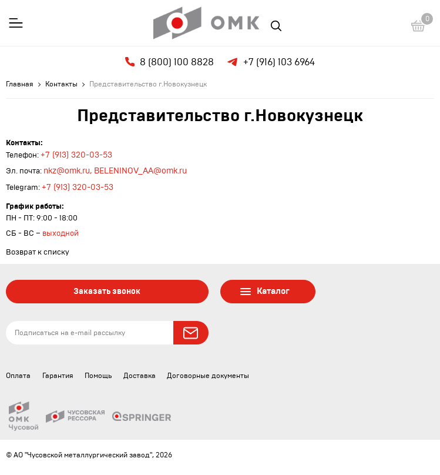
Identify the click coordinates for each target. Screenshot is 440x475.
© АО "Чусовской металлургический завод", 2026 (89, 455)
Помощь (98, 376)
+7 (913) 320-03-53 (76, 155)
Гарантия (57, 376)
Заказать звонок (106, 291)
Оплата (18, 376)
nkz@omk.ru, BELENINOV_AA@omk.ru (115, 171)
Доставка (139, 376)
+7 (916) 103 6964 (270, 62)
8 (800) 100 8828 (169, 62)
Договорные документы (208, 376)
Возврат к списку (37, 252)
